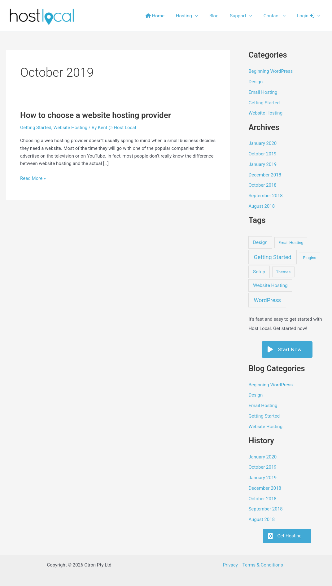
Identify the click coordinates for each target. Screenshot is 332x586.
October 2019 (262, 154)
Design (255, 82)
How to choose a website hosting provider (95, 115)
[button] (204, 15)
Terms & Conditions (262, 565)
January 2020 (262, 143)
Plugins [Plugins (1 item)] (309, 257)
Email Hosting (262, 92)
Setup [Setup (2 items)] (259, 272)
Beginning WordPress (270, 71)
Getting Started (35, 127)
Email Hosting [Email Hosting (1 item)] (291, 242)
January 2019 (262, 164)
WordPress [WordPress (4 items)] (267, 300)
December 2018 (264, 175)
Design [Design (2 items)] (260, 242)
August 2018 (261, 206)
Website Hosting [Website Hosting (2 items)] (270, 285)
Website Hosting (71, 127)
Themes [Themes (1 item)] (283, 272)
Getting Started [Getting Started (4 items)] (272, 257)
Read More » (33, 178)
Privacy (230, 565)
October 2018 (262, 185)
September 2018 (265, 195)
